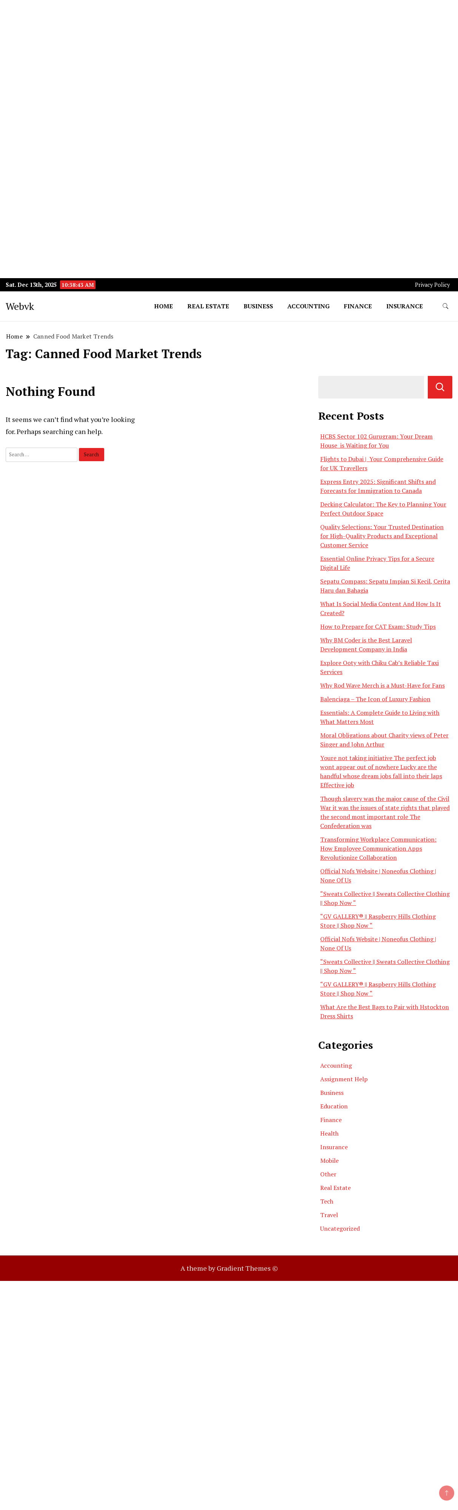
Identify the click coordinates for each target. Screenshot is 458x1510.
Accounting (308, 306)
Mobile (329, 1160)
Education (334, 1106)
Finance (358, 306)
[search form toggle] (445, 306)
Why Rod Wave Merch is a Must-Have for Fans (382, 685)
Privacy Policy (432, 284)
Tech (326, 1201)
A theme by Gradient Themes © (229, 1268)
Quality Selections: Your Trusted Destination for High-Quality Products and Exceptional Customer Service (382, 536)
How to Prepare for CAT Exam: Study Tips (378, 626)
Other (328, 1174)
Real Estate (208, 306)
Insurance (404, 306)
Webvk (20, 306)
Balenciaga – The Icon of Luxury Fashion (375, 699)
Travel (329, 1215)
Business (258, 306)
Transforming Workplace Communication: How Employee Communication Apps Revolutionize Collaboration (378, 848)
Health (329, 1133)
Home (163, 306)
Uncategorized (340, 1228)
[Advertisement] (226, 53)
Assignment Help (344, 1079)
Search (440, 387)
